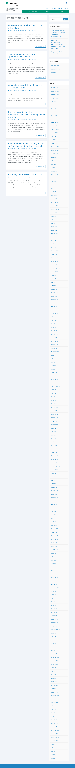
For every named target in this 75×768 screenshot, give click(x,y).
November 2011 (55, 581)
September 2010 (55, 629)
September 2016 (55, 386)
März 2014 (54, 487)
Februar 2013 (54, 529)
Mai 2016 (53, 396)
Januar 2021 (54, 230)
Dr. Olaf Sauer (33, 30)
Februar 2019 (54, 292)
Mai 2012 (53, 560)
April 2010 (53, 643)
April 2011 (53, 605)
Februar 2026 (54, 87)
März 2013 (54, 525)
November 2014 (55, 459)
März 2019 (54, 289)
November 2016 (55, 379)
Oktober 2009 (54, 660)
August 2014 (54, 469)
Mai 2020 (53, 240)
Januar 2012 (54, 574)
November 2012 (55, 539)
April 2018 (53, 327)
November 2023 (55, 150)
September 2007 (55, 737)
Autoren (48, 11)
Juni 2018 (53, 320)
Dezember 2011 (55, 577)
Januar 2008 (54, 727)
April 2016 (53, 400)
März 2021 (54, 226)
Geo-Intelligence (55, 65)
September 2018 (55, 310)
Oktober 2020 (54, 233)
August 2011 (54, 591)
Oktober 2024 (54, 126)
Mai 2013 (53, 518)
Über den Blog (32, 11)
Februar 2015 (54, 449)
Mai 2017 (53, 362)
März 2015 (54, 445)
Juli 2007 (53, 744)
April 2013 (53, 522)
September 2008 (55, 702)
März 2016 (54, 403)
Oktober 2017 (54, 348)
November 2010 (55, 622)
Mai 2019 (53, 282)
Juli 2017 (53, 355)
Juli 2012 (53, 553)
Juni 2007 (53, 747)
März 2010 (54, 647)
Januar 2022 (54, 198)
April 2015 (53, 442)
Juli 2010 (53, 633)
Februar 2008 (54, 723)
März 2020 (54, 247)
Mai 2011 (53, 601)
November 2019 (55, 261)
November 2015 (55, 417)
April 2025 (53, 112)
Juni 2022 (53, 185)
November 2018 (55, 303)
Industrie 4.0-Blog (13, 30)
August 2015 (54, 428)
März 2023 (54, 171)
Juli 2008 (53, 706)
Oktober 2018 (54, 306)
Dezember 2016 (55, 376)
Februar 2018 (54, 334)
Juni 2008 (53, 709)
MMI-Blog (53, 72)
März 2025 (54, 115)
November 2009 (55, 657)
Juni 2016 (53, 393)
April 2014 (53, 483)
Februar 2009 (54, 685)
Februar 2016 (54, 407)
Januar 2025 (54, 119)
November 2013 (55, 501)
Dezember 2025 (55, 91)
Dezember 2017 (55, 341)
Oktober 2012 (54, 542)
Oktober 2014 (54, 463)
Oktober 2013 (54, 504)
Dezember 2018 (55, 299)
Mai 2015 (53, 438)
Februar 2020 (54, 251)
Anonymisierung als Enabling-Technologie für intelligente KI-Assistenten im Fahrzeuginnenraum (58, 33)
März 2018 (54, 331)
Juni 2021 (53, 219)
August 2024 (54, 133)
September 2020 (55, 237)
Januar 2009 (54, 688)
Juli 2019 (53, 275)
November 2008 (55, 695)
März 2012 (54, 567)
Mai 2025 (53, 108)
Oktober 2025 (54, 98)
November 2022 (55, 178)
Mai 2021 (53, 223)
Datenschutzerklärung (39, 766)
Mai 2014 (53, 480)
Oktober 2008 (54, 699)
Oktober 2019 (54, 265)
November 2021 (55, 202)
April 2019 (53, 285)
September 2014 (55, 466)
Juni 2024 (53, 136)
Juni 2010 (53, 636)
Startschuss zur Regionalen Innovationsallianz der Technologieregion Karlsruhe (26, 114)
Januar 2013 (54, 532)
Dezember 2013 (55, 497)
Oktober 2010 (54, 626)
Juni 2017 (53, 358)
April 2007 (53, 754)
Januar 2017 (54, 372)
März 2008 (54, 720)
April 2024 (53, 139)
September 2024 (55, 129)
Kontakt (61, 11)
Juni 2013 (53, 515)
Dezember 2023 (55, 146)
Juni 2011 (53, 598)
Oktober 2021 (54, 205)
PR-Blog (53, 76)
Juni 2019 (53, 278)
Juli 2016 (53, 390)
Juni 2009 (53, 671)
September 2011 (55, 588)
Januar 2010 (54, 654)
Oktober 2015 (54, 421)
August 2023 (54, 153)
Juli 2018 (53, 317)
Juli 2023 (53, 157)
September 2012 (55, 546)
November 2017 (55, 344)
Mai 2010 (53, 640)
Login (49, 766)
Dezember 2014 (55, 456)
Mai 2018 (53, 324)
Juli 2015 (53, 431)
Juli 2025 (53, 101)
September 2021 (55, 209)
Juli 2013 (53, 511)
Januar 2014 (54, 494)
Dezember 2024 (55, 122)
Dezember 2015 (55, 414)
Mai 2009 (53, 674)
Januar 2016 (54, 410)
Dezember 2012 (55, 535)
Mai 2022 (53, 188)
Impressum (27, 766)
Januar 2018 (54, 337)
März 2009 (54, 681)
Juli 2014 (53, 473)
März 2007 (54, 758)
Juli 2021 (53, 216)
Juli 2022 (53, 181)
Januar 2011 (54, 615)
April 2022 (53, 192)
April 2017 (53, 365)
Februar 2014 (54, 490)
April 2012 (53, 563)
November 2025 (55, 94)
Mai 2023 (53, 164)
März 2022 (54, 195)
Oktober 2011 (54, 584)
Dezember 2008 (55, 692)
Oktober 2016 (54, 383)
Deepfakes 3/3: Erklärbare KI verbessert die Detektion (58, 53)
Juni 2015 (53, 435)
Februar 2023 (54, 174)
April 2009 (53, 678)
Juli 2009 (53, 667)
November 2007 (55, 730)
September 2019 (55, 268)
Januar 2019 (54, 296)
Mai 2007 (53, 751)
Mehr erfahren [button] (40, 46)
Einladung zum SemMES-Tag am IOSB (25, 174)
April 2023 (53, 167)
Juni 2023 (53, 160)
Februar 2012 (54, 570)
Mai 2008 (53, 713)
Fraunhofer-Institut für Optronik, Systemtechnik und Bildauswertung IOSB (13, 9)
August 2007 (54, 740)
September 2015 (55, 424)
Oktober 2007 (54, 733)
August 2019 (54, 271)
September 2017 (55, 351)
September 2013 (55, 508)
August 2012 (54, 549)
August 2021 (54, 212)
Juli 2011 (53, 595)
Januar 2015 (54, 452)
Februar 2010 (54, 650)
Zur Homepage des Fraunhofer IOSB (57, 8)
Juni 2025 (53, 105)
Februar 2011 (54, 612)
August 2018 (54, 313)
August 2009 (54, 664)
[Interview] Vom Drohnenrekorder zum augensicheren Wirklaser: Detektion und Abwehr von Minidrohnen (58, 44)
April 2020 (53, 244)
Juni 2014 (53, 476)
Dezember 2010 (55, 619)
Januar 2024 (54, 143)
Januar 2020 (54, 254)
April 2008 (53, 716)
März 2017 (54, 369)
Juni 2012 (53, 556)
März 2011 (54, 608)
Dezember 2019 (55, 258)
